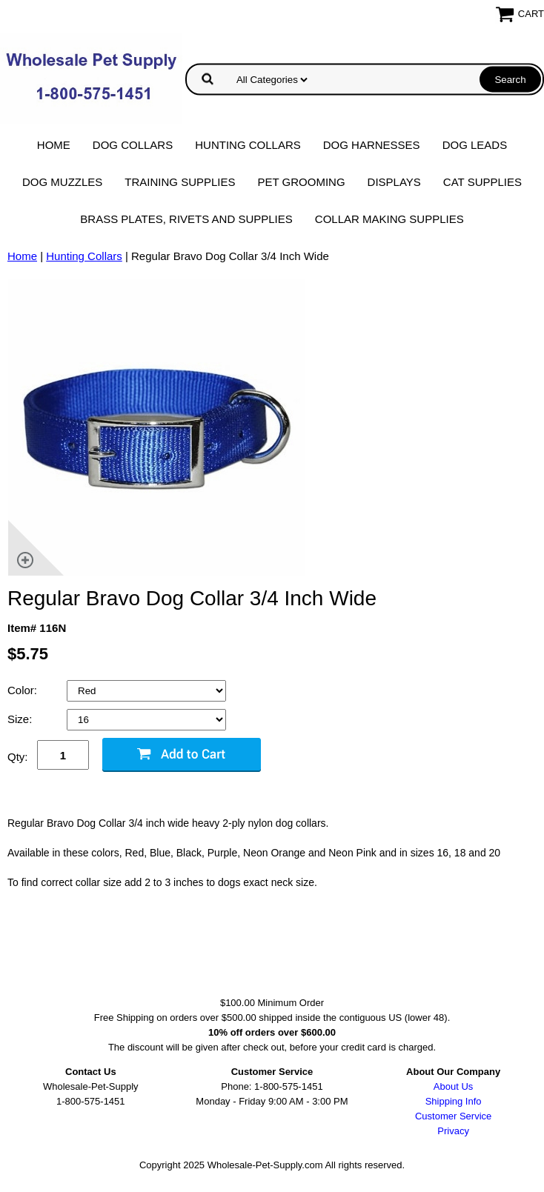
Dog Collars (133, 145)
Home (53, 145)
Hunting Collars (248, 145)
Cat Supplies (482, 182)
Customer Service (453, 1116)
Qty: (17, 756)
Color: (23, 690)
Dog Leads (475, 145)
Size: (21, 719)
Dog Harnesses (371, 145)
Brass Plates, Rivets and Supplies (186, 219)
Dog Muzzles (62, 182)
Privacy (453, 1130)
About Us (453, 1086)
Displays (394, 182)
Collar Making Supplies (389, 219)
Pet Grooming (301, 182)
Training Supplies (180, 182)
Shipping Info (453, 1101)
